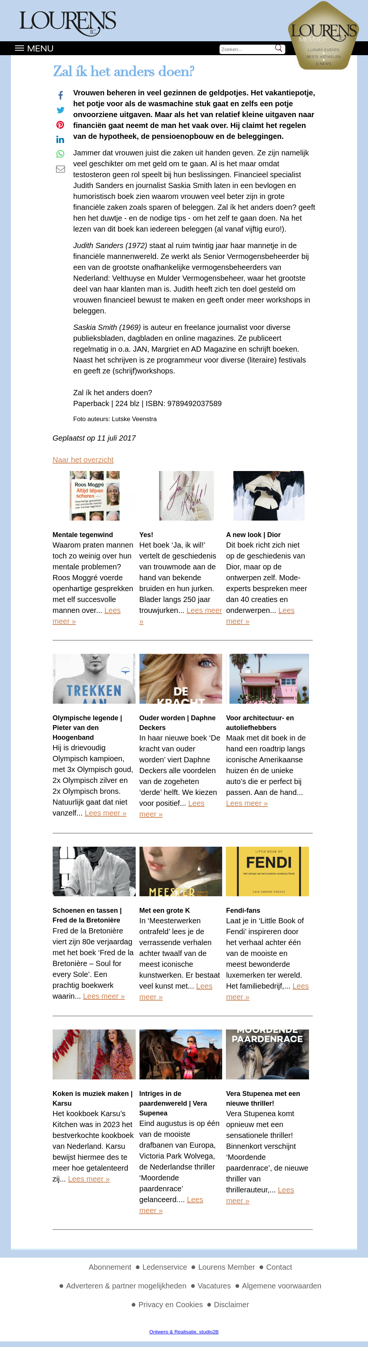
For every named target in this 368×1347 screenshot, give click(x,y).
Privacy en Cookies (170, 1304)
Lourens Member (226, 1267)
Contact (279, 1267)
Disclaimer (231, 1304)
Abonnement (110, 1267)
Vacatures (214, 1286)
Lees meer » (105, 813)
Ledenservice (164, 1267)
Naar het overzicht (83, 460)
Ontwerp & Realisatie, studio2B (183, 1332)
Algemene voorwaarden (281, 1286)
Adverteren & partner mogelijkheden (126, 1286)
